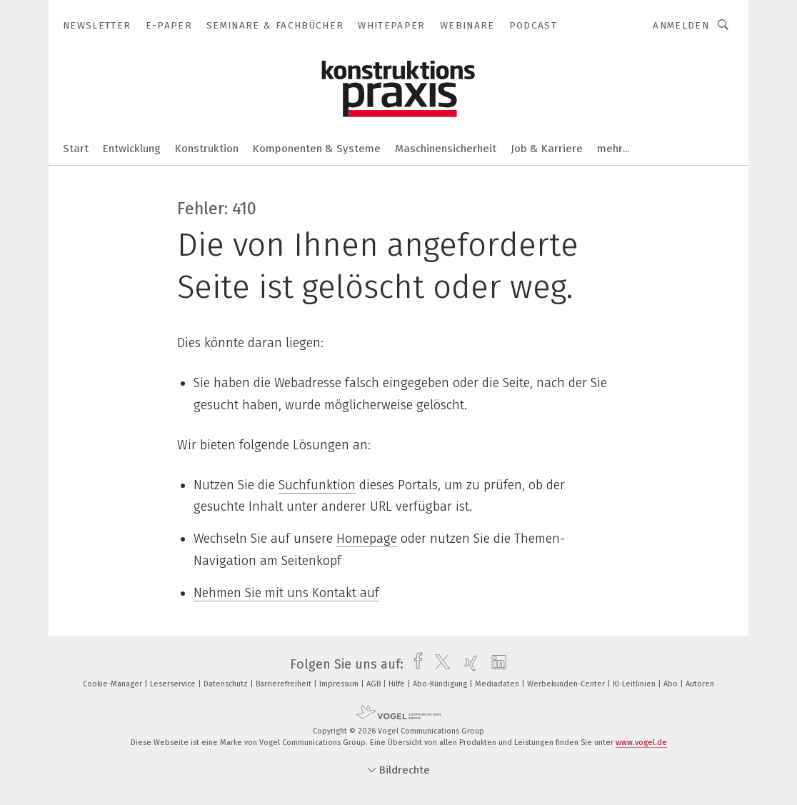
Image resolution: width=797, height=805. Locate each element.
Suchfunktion (317, 485)
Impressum (340, 684)
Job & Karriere (547, 148)
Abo (671, 684)
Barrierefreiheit (285, 684)
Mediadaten (498, 684)
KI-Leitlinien (635, 684)
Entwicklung (132, 148)
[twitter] (439, 664)
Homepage (366, 538)
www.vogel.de (641, 742)
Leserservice (174, 684)
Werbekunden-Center (567, 684)
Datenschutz (227, 684)
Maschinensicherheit (445, 148)
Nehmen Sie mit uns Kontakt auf (286, 593)
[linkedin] (495, 664)
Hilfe (398, 684)
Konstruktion (207, 148)
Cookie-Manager (113, 684)
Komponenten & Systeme (317, 148)
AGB (374, 684)
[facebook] (414, 664)
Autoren (700, 684)
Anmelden (681, 25)
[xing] (467, 664)
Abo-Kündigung (441, 684)
